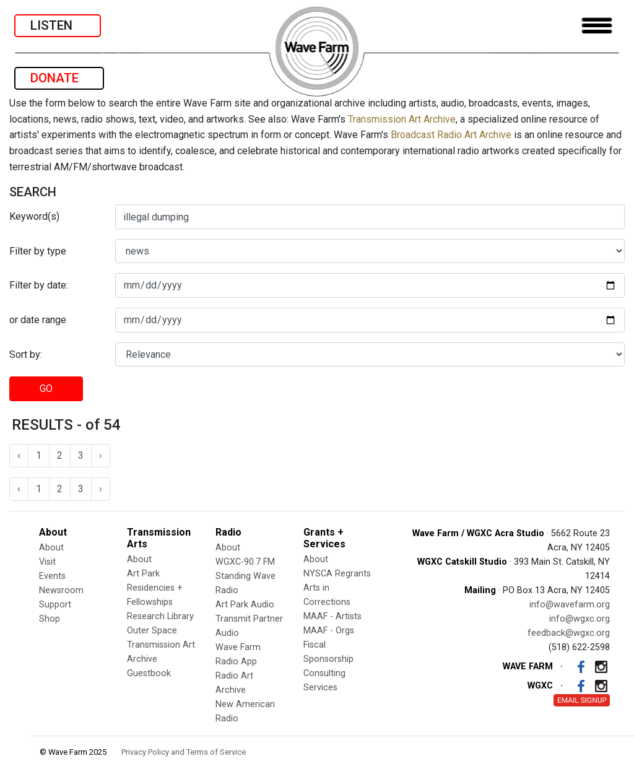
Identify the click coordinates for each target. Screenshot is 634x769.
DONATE (59, 78)
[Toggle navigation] (597, 26)
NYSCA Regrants (337, 573)
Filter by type (37, 251)
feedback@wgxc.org (569, 633)
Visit (47, 562)
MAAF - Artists (332, 616)
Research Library (160, 616)
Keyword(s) (34, 216)
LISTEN (57, 25)
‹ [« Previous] (18, 455)
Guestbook (149, 673)
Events (52, 576)
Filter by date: (38, 285)
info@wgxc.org (579, 619)
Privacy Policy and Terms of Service (183, 752)
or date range (37, 320)
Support (55, 604)
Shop (49, 619)
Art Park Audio (244, 604)
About (51, 547)
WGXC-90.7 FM (245, 562)
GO (46, 388)
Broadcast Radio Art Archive (451, 135)
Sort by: (25, 354)
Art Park (143, 573)
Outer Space (152, 630)
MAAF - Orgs (328, 630)
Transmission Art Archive (402, 119)
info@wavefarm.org (569, 604)
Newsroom (61, 590)
